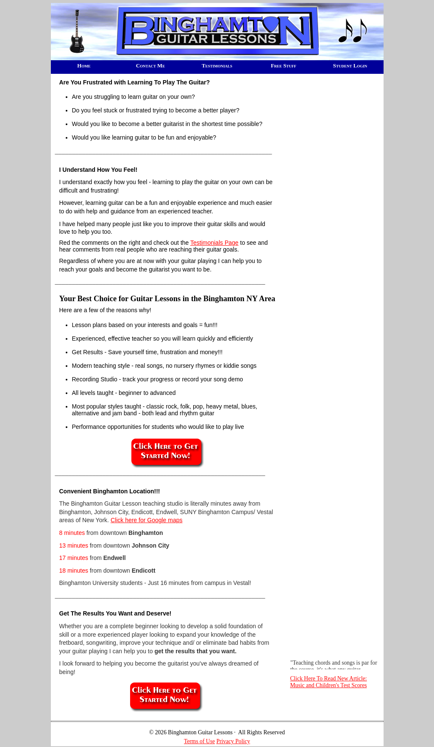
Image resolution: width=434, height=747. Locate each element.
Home (83, 66)
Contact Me (150, 66)
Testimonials (217, 66)
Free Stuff (283, 66)
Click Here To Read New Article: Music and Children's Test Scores (328, 681)
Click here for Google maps (147, 520)
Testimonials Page (214, 242)
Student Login (350, 66)
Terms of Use (199, 741)
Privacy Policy (233, 741)
